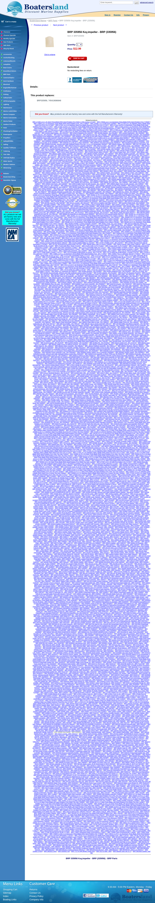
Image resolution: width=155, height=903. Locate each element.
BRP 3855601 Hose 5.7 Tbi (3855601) (54, 398)
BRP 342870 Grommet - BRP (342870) (82, 565)
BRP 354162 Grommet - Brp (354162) (86, 395)
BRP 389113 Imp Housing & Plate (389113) (117, 398)
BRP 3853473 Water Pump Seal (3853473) (70, 279)
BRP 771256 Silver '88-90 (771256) (137, 436)
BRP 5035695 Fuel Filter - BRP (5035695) (70, 675)
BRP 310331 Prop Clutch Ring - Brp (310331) (64, 147)
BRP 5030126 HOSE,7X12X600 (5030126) (77, 414)
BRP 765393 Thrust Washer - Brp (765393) (130, 435)
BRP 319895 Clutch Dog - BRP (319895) (132, 511)
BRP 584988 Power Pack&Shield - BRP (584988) (93, 757)
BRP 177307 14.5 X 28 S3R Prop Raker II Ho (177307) (114, 462)
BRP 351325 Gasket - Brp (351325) (61, 179)
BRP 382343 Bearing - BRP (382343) (62, 575)
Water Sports (7, 161)
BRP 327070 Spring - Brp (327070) (51, 166)
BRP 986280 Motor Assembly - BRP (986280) (76, 846)
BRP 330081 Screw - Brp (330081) (92, 384)
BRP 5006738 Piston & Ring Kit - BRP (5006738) (87, 616)
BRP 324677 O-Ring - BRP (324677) (104, 530)
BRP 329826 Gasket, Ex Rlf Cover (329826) (82, 714)
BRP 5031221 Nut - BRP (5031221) (120, 645)
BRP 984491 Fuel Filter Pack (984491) (65, 845)
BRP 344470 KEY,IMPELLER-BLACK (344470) (104, 567)
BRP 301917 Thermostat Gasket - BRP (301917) (132, 487)
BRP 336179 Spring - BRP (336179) (92, 554)
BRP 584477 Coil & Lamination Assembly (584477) (70, 188)
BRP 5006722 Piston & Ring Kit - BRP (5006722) (60, 611)
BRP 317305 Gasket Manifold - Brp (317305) (72, 378)
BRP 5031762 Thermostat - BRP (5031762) (104, 776)
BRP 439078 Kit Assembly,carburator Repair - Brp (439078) (52, 211)
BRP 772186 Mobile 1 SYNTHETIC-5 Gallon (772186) (78, 829)
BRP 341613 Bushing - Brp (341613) (103, 174)
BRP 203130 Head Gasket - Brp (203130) (55, 133)
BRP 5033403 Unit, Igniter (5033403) (134, 660)
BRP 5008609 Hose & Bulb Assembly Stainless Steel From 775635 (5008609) (58, 138)
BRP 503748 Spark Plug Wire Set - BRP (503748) (61, 780)
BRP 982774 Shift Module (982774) (59, 843)
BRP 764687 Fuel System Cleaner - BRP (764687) (50, 813)
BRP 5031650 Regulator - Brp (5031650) (71, 417)
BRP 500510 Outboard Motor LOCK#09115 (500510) (103, 597)
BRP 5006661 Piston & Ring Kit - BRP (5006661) (97, 603)
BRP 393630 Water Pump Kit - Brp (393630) (93, 319)
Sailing (5, 144)
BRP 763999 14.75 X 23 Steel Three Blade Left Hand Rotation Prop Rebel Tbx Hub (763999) (89, 810)
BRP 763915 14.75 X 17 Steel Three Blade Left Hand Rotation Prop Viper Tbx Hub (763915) (94, 471)
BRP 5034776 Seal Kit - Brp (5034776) (64, 424)
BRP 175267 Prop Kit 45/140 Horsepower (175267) (75, 695)
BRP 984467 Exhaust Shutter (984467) (101, 344)
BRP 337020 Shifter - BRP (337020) (92, 556)
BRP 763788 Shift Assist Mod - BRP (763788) (117, 788)
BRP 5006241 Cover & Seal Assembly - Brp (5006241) (131, 408)
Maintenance (7, 108)
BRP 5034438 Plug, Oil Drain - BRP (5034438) (48, 670)
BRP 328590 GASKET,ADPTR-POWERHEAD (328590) (66, 540)
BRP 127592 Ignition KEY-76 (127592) (132, 300)
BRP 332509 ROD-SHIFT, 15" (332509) (117, 386)
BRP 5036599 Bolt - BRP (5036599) (83, 778)
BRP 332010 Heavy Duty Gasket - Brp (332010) (59, 386)
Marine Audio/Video (10, 111)
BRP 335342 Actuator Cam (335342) (86, 171)
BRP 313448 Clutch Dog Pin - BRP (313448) (100, 500)
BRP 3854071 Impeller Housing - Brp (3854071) (72, 281)
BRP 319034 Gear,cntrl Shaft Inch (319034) (91, 200)
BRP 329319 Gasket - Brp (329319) (69, 204)
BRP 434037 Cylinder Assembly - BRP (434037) (107, 584)
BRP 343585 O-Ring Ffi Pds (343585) (89, 176)
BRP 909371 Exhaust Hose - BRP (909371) (98, 838)
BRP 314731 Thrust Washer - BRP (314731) (130, 503)
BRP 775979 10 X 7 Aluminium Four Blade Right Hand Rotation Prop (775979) (88, 438)
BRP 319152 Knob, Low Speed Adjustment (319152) (122, 200)
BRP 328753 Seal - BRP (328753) (129, 541)
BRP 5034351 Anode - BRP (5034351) (137, 668)
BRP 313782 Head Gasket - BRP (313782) (48, 502)
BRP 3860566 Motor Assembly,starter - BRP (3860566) (81, 578)
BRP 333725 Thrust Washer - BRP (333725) (77, 726)
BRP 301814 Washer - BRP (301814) (103, 487)
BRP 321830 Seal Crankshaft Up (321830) (96, 521)
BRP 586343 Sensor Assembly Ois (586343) (130, 761)
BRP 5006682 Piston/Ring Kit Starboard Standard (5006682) (116, 606)
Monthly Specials (9, 38)
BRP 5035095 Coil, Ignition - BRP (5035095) (123, 673)
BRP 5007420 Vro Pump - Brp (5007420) (114, 358)
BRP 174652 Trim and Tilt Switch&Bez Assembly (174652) (110, 368)
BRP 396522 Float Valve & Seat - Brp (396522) (94, 322)
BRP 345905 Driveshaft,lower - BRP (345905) (72, 568)
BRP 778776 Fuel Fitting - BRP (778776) (86, 789)
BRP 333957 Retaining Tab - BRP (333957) (54, 727)
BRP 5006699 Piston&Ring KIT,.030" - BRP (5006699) (91, 769)
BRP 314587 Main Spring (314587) (104, 503)
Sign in (108, 15)
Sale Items (7, 45)
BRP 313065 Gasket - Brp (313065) (108, 149)
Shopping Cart (10, 889)
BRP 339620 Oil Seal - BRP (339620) (79, 560)
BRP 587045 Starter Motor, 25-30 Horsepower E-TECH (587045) (94, 764)
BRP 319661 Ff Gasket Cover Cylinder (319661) (116, 509)
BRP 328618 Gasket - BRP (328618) (98, 540)
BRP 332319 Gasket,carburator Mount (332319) (100, 168)
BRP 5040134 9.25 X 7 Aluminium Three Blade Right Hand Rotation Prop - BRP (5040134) (62, 784)
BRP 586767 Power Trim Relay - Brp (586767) (130, 193)
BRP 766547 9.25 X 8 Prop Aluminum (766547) (119, 819)
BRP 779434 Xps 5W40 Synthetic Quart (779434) (96, 791)
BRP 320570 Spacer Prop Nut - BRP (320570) (97, 513)
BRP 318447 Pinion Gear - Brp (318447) (86, 158)
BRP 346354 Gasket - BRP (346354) (108, 570)
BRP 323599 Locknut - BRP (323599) (67, 527)
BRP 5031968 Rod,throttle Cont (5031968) (98, 417)
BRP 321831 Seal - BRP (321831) (122, 521)
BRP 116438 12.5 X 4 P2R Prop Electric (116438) (101, 476)
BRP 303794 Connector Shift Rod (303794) (67, 134)
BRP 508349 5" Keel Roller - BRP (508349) (68, 691)
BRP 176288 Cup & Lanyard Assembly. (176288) (56, 304)
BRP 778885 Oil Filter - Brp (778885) (118, 266)
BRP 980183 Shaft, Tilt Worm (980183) (116, 840)
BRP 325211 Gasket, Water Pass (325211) (67, 532)
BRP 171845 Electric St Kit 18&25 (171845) (58, 694)
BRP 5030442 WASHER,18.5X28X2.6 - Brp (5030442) (101, 282)
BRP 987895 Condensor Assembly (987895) (87, 848)
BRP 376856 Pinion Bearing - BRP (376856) (107, 738)
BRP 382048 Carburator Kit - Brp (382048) (116, 312)
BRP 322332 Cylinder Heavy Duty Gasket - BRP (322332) (84, 522)
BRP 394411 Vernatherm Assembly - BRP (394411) (114, 746)
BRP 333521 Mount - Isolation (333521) (131, 387)
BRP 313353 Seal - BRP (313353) (91, 498)
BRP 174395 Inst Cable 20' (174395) (78, 368)
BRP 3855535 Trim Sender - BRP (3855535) (75, 743)
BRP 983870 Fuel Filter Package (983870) (122, 843)
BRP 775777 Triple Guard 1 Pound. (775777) (47, 252)
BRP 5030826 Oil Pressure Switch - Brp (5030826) (91, 285)
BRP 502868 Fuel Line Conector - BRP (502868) (78, 635)
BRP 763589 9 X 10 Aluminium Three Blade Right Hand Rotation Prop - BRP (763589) (98, 786)
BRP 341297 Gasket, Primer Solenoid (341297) (76, 174)
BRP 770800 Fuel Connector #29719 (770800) (55, 826)
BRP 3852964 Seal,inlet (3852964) (84, 277)
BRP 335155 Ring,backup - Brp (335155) (132, 169)
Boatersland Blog (9, 177)
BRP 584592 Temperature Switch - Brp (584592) (130, 188)
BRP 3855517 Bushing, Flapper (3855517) (131, 346)
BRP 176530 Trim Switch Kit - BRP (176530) (111, 699)
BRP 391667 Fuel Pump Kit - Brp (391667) (114, 317)
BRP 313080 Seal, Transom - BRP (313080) (97, 497)
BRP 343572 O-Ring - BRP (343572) (107, 565)
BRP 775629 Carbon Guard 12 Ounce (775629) (123, 249)
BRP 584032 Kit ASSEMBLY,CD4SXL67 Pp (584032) (93, 724)
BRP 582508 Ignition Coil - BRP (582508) (112, 721)
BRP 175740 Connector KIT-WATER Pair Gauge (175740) (61, 697)
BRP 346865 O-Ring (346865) (62, 465)
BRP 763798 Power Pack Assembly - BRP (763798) (128, 792)
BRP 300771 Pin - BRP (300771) (44, 487)
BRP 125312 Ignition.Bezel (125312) (53, 365)
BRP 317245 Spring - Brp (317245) (45, 378)
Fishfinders (7, 91)
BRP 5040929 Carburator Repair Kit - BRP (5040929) (93, 684)
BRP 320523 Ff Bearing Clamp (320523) (95, 228)
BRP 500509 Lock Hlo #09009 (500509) (72, 597)
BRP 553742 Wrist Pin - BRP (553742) (53, 721)
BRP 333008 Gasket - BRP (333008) (122, 718)
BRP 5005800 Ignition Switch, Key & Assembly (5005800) (95, 352)
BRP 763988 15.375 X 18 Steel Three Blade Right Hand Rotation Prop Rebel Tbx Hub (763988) (92, 802)
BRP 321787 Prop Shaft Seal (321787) (135, 519)
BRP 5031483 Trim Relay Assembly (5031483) (57, 290)
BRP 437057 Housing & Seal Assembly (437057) (100, 589)
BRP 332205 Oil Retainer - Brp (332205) (70, 168)
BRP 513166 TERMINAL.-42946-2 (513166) (111, 427)
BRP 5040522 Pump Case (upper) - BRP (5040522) (113, 681)
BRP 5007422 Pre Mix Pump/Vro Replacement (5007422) (117, 409)
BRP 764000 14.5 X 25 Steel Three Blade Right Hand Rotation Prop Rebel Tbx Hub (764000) (65, 462)
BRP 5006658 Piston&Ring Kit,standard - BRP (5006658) (110, 602)
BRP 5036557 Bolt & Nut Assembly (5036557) (56, 778)
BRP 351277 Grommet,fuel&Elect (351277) (108, 735)
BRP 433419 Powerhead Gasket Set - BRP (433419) (88, 583)
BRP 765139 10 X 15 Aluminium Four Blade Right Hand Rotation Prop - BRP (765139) (95, 813)
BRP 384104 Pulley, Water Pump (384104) (54, 576)
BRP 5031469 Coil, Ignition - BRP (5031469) (133, 773)
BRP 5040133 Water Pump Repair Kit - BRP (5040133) (131, 783)
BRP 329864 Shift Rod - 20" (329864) (52, 716)
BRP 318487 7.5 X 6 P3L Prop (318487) (94, 711)
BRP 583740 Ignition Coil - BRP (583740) (116, 722)
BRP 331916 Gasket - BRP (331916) (72, 551)
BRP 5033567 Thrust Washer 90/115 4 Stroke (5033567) (121, 662)
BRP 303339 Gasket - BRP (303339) (65, 490)
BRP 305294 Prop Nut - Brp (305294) (95, 134)
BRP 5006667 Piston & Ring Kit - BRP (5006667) (51, 605)
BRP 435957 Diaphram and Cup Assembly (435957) (91, 587)
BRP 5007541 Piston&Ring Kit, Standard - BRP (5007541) (129, 621)
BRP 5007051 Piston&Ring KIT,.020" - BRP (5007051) (70, 619)
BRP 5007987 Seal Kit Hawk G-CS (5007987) (133, 625)
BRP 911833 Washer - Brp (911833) (105, 273)
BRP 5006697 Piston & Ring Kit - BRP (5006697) (57, 769)
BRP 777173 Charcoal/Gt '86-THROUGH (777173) (107, 255)
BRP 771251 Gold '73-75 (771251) (93, 246)
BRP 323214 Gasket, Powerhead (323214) (61, 524)
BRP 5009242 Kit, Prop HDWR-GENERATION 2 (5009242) (96, 632)
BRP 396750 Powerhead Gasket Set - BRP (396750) (65, 749)
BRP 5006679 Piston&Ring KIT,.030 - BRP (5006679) (78, 606)
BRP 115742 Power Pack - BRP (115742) (71, 476)
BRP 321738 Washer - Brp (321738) (132, 149)
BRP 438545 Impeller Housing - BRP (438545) (79, 591)
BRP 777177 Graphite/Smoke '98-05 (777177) (116, 257)
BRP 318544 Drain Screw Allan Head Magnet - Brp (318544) (120, 158)
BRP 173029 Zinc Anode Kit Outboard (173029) (91, 478)
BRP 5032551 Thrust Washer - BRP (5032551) (70, 651)
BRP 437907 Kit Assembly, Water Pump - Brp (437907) (52, 182)
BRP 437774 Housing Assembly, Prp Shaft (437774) (61, 336)
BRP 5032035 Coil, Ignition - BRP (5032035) (92, 648)
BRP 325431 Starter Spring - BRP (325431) (125, 532)
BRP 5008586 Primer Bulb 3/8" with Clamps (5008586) (100, 363)
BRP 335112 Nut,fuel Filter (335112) (107, 209)
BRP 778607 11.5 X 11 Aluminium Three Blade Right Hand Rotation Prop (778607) (75, 262)
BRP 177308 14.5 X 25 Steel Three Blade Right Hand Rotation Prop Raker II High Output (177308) (64, 122)
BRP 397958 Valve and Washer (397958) (76, 325)
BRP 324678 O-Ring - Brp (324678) (107, 163)
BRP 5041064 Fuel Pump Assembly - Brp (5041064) (80, 425)
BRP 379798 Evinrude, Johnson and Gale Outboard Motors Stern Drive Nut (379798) (75, 312)
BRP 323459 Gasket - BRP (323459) (95, 525)
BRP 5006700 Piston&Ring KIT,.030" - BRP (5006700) (128, 769)
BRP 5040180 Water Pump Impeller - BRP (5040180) (50, 680)
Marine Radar (7, 121)
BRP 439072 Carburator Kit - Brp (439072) (54, 187)
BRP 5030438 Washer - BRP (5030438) (69, 641)
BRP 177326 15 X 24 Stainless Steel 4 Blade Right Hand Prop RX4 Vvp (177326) (99, 452)
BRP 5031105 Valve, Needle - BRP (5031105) (57, 645)
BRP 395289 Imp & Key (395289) (69, 320)
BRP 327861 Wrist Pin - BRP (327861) (126, 538)
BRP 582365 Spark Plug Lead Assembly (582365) (85, 187)
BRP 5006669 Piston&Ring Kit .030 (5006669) (82, 409)
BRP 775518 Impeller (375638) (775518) (120, 247)
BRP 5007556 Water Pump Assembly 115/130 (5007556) (84, 360)
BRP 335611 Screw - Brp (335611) (112, 376)
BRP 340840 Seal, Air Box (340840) (44, 563)
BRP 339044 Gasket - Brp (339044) (108, 173)
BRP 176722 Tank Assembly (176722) (107, 370)
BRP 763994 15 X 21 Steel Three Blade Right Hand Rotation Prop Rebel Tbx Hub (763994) (121, 460)
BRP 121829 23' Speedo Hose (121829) (62, 478)
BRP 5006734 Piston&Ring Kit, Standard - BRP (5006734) (94, 614)
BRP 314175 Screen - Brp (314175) (44, 157)
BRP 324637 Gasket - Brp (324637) (58, 163)
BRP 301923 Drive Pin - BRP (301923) (44, 489)
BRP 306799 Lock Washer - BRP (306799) (100, 708)
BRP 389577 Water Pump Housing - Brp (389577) (111, 316)
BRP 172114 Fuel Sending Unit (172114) (127, 301)
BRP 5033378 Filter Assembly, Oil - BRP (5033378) (104, 660)
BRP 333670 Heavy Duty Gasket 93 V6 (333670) (61, 719)
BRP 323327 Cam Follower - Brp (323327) (88, 160)
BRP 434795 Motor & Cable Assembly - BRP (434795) (75, 586)
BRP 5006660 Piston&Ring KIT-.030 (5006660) (65, 603)
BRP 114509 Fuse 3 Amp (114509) (80, 474)
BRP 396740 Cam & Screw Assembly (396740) (96, 324)
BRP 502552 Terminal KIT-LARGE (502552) (98, 633)
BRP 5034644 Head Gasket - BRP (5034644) (105, 670)
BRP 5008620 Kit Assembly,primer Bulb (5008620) (60, 139)
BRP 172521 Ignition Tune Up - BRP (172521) (88, 694)
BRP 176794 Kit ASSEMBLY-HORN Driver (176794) (61, 700)
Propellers (6, 138)
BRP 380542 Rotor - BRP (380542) (66, 573)
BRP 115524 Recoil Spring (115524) (104, 474)
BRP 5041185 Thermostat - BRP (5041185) (76, 686)
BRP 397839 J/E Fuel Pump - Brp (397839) (47, 325)
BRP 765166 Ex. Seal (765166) (50, 238)
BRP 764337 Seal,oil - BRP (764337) (104, 811)
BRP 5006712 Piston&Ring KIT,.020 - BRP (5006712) (113, 772)
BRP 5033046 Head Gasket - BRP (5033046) (96, 652)
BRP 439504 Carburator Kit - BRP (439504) (87, 594)
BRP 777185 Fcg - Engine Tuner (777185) (111, 258)
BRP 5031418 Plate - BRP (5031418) (85, 646)
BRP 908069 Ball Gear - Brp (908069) (60, 444)
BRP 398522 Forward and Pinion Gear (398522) (116, 400)
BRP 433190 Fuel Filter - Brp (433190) (82, 328)
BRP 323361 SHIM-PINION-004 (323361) (68, 525)
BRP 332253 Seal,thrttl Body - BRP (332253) (67, 552)
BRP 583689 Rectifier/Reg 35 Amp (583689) (87, 722)
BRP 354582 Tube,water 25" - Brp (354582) (113, 395)
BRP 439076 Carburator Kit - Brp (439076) (134, 209)
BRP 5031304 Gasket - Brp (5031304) (84, 287)
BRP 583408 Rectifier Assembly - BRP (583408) (56, 722)
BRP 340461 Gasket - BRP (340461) (82, 562)
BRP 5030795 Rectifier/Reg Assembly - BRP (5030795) (101, 641)
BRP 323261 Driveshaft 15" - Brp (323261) (88, 230)
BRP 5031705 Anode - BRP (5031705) (48, 776)
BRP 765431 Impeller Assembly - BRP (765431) (65, 816)
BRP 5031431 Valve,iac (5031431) (108, 289)
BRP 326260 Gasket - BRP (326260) (95, 533)
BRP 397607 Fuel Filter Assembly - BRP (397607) (129, 749)
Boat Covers (7, 67)
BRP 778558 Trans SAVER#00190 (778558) (122, 832)
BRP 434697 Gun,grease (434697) (45, 586)
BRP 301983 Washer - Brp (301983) (106, 133)
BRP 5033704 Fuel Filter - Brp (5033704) (72, 295)
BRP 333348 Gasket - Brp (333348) (81, 387)
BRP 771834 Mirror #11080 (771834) (137, 826)
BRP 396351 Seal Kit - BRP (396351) (125, 748)
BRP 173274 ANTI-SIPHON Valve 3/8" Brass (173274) (80, 303)
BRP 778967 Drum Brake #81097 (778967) (114, 789)
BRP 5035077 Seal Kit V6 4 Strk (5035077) (94, 673)
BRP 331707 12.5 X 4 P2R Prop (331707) (112, 549)
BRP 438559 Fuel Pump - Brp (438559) (54, 184)
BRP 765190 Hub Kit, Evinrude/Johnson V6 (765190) (98, 435)
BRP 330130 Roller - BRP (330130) (52, 544)
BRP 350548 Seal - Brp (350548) (43, 393)
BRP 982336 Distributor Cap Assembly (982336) (60, 842)
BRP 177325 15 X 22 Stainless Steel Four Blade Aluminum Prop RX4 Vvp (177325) (101, 702)
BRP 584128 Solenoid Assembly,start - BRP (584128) (129, 724)
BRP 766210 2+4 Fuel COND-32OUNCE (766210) (98, 816)
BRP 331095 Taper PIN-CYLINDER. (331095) (86, 548)
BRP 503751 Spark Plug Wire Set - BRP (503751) (128, 780)
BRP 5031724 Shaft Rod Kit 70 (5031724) (75, 776)
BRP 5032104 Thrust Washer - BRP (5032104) (123, 648)
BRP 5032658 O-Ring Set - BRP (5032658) (100, 651)
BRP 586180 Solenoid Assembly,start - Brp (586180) (64, 192)
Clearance (6, 32)
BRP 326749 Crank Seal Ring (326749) (87, 381)
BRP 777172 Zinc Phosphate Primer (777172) (75, 255)
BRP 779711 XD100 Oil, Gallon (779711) (105, 268)
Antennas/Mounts (9, 61)
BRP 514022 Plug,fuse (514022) (93, 428)
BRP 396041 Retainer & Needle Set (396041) (85, 400)
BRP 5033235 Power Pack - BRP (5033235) (70, 657)
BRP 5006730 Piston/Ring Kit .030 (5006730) (74, 613)
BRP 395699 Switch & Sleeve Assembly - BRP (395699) (60, 748)
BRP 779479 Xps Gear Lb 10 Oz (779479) (74, 467)
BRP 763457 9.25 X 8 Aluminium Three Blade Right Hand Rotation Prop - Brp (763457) (92, 217)
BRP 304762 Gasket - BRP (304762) (98, 705)
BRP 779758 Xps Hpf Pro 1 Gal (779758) (132, 467)
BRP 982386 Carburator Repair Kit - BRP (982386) (93, 842)
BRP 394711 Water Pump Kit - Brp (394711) (122, 319)
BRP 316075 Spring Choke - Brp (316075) (126, 157)
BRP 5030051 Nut (64, 851)
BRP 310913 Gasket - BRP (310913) (117, 494)
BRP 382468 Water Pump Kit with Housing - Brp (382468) (59, 314)
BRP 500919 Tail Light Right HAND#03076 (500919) (59, 632)
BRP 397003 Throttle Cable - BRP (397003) (98, 749)
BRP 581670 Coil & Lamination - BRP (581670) (82, 721)
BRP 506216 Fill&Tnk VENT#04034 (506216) (62, 689)
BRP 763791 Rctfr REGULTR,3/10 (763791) (68, 792)
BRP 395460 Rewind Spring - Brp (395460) (95, 320)
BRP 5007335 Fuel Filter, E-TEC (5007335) (56, 621)
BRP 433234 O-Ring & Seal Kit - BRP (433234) (55, 583)
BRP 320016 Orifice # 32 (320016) (86, 201)
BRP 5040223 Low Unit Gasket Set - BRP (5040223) (85, 680)
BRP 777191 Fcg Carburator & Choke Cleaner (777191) (121, 260)
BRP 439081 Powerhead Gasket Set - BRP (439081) (91, 592)
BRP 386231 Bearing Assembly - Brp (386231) (130, 153)
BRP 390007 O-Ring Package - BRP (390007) (91, 579)
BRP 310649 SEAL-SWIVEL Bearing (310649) (65, 494)
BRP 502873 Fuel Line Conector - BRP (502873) (60, 637)
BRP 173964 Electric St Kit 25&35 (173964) (56, 479)
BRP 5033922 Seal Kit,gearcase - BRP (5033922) (100, 665)
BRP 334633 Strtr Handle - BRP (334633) (73, 729)
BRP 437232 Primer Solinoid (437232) (117, 335)
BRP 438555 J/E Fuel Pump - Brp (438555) (85, 182)
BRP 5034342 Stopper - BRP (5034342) (78, 668)
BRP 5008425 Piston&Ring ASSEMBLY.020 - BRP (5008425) (77, 629)
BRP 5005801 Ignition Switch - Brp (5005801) (129, 352)
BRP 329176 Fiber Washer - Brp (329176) (136, 382)
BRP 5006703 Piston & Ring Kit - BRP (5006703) (86, 770)
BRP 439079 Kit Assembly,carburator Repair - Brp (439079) (92, 211)
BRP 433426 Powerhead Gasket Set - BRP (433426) (124, 583)
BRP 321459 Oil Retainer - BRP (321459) (130, 516)
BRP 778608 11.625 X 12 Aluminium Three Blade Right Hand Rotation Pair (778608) (76, 834)
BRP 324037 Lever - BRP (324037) (122, 529)
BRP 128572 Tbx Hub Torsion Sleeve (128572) (98, 301)
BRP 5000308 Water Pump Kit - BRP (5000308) (118, 594)
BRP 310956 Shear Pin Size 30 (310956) (93, 147)
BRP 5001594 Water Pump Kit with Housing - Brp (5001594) (106, 347)
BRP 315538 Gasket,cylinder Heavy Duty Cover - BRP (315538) (75, 506)
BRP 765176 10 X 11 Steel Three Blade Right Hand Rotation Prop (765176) (80, 815)
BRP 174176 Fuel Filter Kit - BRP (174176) (85, 479)
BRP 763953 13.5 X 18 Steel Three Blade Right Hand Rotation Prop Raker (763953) (91, 799)
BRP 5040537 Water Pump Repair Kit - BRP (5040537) (103, 683)
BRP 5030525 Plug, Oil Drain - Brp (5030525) (55, 284)
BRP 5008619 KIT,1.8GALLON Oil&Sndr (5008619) (76, 411)
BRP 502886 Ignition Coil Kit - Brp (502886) (69, 150)
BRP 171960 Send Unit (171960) (55, 368)
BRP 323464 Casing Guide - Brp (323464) (117, 230)
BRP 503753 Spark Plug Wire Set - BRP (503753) (78, 781)
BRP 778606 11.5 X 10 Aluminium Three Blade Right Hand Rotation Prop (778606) (123, 122)
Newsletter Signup (9, 180)
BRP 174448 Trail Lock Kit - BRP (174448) (123, 481)
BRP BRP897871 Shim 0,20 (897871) (131, 850)
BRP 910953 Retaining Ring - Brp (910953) (117, 271)
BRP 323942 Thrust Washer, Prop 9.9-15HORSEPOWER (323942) (57, 529)
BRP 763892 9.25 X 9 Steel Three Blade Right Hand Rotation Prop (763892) (121, 430)
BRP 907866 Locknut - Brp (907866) (125, 443)
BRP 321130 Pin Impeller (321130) (70, 516)
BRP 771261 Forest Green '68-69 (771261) (47, 438)
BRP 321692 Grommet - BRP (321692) (58, 519)
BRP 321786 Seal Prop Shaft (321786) (109, 519)
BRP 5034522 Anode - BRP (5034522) (77, 670)
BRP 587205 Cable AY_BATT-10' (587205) (130, 764)
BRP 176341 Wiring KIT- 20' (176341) (93, 697)
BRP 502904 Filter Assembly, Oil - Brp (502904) (100, 150)
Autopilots (7, 64)
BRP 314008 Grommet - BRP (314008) (75, 502)
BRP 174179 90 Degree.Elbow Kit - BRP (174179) (63, 481)
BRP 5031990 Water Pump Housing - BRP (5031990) (60, 648)
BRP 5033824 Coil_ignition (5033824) (71, 665)
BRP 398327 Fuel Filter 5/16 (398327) (76, 180)
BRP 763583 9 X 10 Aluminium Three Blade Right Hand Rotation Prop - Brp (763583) (106, 198)
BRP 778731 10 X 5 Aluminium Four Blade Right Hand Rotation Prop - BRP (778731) (102, 835)
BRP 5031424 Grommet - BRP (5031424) (111, 646)
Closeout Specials (9, 35)
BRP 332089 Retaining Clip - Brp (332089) (89, 386)
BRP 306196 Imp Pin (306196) (75, 225)
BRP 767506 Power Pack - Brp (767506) (82, 436)
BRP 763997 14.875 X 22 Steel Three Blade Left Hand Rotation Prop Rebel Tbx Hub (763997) (82, 808)
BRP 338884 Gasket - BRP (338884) (112, 559)
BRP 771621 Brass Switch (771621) (83, 826)
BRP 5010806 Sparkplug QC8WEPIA (106, 465)
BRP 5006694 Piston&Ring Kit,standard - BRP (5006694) (102, 767)
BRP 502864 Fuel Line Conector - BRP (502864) (129, 633)
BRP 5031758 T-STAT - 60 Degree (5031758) (66, 292)
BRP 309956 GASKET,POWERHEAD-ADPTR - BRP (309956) (61, 492)
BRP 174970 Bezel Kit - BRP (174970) (69, 484)
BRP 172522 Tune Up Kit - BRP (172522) (118, 694)
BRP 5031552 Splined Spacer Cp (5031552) (48, 775)
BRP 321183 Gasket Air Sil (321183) (61, 160)
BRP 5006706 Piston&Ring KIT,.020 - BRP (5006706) (120, 770)
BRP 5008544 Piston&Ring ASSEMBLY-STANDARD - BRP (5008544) (121, 629)
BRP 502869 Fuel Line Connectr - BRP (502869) (110, 635)
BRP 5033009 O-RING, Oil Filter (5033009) (67, 652)
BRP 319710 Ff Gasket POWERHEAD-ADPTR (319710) (76, 511)
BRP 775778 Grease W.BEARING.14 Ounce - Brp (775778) (82, 252)
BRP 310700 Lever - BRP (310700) (92, 494)
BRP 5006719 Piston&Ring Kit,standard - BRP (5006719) (98, 610)
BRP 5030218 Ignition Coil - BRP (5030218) (124, 637)
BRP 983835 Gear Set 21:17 (122, 851)
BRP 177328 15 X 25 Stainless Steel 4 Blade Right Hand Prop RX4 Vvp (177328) (109, 451)
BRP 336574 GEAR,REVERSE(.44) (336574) (65, 556)
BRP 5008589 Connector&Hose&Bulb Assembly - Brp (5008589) (128, 134)
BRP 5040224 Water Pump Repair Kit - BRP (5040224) (121, 680)
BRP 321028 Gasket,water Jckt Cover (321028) (125, 514)
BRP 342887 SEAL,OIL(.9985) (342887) (62, 176)
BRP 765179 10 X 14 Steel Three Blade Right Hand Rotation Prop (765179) (70, 239)
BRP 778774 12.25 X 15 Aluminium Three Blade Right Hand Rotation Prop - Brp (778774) (89, 265)
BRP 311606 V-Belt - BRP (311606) (133, 495)
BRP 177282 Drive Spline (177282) (70, 128)
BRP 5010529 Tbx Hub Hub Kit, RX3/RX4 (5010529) (101, 413)
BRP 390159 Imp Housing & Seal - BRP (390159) (123, 579)
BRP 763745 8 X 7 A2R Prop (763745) (116, 235)
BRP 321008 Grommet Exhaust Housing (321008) (67, 514)
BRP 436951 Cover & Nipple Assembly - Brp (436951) (126, 333)
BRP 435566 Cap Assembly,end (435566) (73, 331)
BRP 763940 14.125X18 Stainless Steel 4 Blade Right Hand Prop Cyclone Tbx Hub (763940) (120, 432)
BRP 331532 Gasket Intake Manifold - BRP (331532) (81, 549)
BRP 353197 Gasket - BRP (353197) (90, 737)
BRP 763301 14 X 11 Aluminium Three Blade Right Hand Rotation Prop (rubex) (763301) (95, 215)
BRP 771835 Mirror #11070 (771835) (46, 827)
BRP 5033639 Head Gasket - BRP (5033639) (72, 664)
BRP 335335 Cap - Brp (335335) (63, 171)
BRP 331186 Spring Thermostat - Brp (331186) (134, 166)
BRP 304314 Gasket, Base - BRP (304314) (46, 705)
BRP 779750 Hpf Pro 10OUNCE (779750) (97, 837)
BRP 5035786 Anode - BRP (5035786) (97, 675)
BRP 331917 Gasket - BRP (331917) (97, 551)
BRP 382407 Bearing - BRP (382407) (88, 575)
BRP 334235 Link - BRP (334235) (137, 727)
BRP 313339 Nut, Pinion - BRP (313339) (66, 498)
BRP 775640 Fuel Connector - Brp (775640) (73, 250)
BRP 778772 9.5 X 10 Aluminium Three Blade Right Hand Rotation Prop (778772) (95, 263)
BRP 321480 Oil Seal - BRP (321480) (68, 517)
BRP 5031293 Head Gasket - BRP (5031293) (57, 646)
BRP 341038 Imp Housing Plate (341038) (70, 563)
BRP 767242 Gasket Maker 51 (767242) (81, 242)
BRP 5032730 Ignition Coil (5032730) (127, 651)
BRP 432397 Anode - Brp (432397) (59, 401)
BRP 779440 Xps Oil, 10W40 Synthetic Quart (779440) (64, 837)
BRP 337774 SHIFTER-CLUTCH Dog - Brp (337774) (129, 390)
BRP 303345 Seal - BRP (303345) (89, 490)
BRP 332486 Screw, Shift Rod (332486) (109, 206)
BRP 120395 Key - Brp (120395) (124, 298)
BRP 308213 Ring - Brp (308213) (53, 227)
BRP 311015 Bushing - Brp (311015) (129, 227)
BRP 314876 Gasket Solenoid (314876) (131, 505)
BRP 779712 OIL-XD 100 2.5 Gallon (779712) (134, 268)
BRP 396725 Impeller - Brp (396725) (68, 324)
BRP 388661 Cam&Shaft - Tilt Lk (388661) (92, 314)
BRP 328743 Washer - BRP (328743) (105, 541)
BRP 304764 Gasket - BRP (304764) (123, 705)
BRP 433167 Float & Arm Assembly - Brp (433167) (118, 401)
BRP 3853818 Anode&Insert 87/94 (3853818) (125, 741)
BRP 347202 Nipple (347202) (83, 465)
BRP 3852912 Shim (50, 851)
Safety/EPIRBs (8, 141)
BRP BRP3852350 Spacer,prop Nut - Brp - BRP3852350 (100, 447)
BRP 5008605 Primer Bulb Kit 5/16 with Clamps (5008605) (90, 136)
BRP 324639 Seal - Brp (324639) (54, 231)
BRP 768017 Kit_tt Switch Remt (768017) (132, 823)
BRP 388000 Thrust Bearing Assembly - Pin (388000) (84, 398)
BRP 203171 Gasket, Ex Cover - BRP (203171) (55, 486)
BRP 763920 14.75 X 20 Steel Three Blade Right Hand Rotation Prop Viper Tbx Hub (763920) (100, 454)
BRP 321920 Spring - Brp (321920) (63, 230)
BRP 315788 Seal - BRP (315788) (108, 506)
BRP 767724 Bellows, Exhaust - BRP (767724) (75, 823)
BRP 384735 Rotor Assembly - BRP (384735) (48, 578)
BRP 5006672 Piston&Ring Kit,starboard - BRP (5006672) (118, 605)
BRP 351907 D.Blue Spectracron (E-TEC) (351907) (90, 179)
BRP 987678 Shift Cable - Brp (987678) (121, 274)
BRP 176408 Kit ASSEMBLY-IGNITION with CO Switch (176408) (94, 304)
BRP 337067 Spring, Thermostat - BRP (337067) (121, 556)
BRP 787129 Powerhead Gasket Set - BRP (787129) (129, 837)
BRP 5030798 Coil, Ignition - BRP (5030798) (134, 641)
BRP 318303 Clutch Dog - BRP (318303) (131, 710)
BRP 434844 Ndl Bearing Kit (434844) (86, 403)
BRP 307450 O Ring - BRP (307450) (127, 708)
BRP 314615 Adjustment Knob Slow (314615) (91, 374)
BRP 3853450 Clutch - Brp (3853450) (133, 277)
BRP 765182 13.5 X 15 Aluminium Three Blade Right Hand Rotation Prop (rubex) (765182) (70, 241)
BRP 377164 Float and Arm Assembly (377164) (57, 397)
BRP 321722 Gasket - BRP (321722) (84, 519)
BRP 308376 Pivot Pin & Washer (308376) (78, 146)
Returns (33, 889)
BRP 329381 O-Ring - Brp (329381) (123, 204)
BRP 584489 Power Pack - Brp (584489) (100, 188)
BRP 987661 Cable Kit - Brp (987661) (63, 274)
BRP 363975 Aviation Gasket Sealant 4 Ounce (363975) (104, 309)
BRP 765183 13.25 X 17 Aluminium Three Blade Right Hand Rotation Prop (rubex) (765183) (89, 219)
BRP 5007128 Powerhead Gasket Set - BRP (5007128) (106, 619)
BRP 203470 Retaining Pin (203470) (81, 133)
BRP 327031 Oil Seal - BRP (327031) (107, 536)
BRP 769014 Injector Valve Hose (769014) (126, 244)
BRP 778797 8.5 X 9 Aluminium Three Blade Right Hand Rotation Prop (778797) (79, 266)
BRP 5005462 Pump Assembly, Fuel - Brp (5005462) (59, 352)
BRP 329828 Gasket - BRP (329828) (109, 714)
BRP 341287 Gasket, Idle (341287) (57, 565)
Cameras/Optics (8, 78)
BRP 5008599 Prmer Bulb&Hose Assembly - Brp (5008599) (52, 136)
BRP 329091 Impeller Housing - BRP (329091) (115, 713)
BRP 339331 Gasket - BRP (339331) (54, 560)
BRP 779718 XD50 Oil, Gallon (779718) (73, 269)
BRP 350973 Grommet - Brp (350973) (105, 177)
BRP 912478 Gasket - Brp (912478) (52, 343)
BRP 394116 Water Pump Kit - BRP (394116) (82, 746)
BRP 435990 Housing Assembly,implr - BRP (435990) (127, 587)
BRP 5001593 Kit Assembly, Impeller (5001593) (70, 347)
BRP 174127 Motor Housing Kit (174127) (70, 152)
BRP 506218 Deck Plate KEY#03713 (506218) (93, 689)
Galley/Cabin (7, 98)
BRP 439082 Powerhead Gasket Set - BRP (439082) (127, 592)
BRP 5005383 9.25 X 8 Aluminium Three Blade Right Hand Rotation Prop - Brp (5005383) (69, 351)
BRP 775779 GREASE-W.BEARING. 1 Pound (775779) (120, 252)
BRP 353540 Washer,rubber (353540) (120, 179)
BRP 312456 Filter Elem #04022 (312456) (67, 497)
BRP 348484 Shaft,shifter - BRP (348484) (126, 732)
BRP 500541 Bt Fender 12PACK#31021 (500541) (94, 600)
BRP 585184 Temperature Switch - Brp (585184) (80, 190)
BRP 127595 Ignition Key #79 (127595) (68, 301)
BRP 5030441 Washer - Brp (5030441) (70, 282)
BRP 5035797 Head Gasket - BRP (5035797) (125, 675)
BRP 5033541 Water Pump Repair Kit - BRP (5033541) (84, 662)
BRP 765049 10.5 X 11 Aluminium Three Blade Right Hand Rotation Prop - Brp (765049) (82, 339)
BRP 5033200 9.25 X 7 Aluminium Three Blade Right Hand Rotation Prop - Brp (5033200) (73, 420)
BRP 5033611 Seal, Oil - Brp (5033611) (116, 420)
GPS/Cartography (9, 101)
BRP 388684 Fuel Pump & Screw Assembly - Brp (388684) (126, 314)
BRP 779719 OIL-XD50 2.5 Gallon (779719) (73, 443)
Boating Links (9, 899)
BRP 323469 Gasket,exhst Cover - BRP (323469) (124, 525)
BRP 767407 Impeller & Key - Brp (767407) (109, 242)
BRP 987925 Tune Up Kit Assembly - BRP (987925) (119, 848)
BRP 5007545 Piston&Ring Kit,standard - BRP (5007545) (51, 622)
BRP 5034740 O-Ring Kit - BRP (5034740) (83, 672)
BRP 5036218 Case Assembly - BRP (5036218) (124, 676)
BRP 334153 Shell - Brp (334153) (56, 209)
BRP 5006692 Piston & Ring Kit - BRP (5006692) (62, 610)
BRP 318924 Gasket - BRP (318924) (120, 711)
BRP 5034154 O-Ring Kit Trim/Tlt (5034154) (100, 295)
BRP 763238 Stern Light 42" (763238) (73, 765)
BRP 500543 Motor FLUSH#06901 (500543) (126, 600)
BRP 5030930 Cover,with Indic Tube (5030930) (124, 285)
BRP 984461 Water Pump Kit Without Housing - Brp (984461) (68, 344)
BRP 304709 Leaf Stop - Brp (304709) (52, 225)
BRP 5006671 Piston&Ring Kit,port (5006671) (83, 605)
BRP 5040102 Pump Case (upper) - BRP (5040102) (96, 783)
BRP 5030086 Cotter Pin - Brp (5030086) (49, 414)
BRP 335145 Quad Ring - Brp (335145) (121, 389)
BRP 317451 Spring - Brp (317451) (99, 378)
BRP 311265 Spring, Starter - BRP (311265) (106, 495)
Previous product (39, 25)
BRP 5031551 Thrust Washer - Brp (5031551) (88, 290)
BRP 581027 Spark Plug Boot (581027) (122, 212)
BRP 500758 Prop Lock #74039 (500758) (117, 622)
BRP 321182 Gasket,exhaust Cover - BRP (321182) (99, 516)
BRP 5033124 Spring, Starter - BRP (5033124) (74, 654)
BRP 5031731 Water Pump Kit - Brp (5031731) (119, 290)
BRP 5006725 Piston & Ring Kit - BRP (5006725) (92, 611)
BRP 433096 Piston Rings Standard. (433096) (86, 401)
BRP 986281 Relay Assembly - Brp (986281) (69, 346)
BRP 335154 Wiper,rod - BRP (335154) (68, 730)
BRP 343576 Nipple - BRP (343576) (132, 565)
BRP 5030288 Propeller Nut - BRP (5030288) (92, 640)
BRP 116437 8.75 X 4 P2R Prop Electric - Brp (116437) (94, 298)
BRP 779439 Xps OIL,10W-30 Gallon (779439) (85, 441)
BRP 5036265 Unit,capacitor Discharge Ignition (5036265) (71, 678)
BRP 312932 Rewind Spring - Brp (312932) (82, 149)
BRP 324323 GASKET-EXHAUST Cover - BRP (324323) (73, 530)
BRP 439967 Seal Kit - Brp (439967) (123, 211)
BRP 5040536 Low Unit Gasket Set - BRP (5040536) (67, 683)
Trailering (6, 151)
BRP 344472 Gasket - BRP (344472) (132, 567)
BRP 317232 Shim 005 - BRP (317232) (122, 508)
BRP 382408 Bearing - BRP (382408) (113, 575)
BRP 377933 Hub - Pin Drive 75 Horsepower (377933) (57, 311)
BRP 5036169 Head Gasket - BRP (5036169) (93, 676)
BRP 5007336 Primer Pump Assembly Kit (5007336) (107, 357)
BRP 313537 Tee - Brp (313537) (138, 155)
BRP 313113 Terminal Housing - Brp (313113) (54, 373)
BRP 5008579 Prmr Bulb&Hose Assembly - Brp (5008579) (63, 363)
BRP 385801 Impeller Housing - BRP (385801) (106, 743)
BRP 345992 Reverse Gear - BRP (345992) (102, 568)
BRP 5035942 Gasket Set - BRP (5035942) (63, 676)
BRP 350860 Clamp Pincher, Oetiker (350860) (93, 734)
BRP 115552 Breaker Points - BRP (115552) (132, 474)
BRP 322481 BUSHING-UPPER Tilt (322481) (119, 522)
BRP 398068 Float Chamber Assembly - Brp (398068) (108, 325)
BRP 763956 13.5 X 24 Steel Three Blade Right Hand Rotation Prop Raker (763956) (61, 433)
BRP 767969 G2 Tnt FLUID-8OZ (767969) (104, 823)
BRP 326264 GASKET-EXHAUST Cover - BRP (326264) (127, 533)
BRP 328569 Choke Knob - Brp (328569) (132, 203)
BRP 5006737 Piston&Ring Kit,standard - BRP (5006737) (52, 616)
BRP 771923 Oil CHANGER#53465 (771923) (129, 827)
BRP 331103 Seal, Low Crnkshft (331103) (115, 548)
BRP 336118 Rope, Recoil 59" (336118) (66, 554)
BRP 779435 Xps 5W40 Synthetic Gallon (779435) (130, 791)
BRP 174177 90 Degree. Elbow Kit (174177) (115, 479)
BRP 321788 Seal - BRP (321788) (43, 521)
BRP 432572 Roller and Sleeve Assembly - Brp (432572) (60, 327)
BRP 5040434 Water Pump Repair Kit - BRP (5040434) (77, 681)
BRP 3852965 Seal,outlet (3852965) (108, 277)
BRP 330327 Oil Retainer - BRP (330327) (102, 544)
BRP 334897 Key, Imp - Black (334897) (131, 729)
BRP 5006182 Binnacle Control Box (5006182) (98, 408)
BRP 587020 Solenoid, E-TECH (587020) (59, 764)
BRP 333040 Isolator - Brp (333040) (87, 376)
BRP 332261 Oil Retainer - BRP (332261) (96, 552)
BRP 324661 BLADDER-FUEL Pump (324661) (100, 379)
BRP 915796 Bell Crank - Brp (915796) (87, 446)
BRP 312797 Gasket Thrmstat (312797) (54, 149)
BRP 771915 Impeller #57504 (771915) (101, 827)
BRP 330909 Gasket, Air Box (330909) (82, 206)
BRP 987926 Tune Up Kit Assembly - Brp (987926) (67, 276)
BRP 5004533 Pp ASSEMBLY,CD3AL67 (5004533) (58, 349)
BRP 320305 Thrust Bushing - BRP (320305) (67, 513)
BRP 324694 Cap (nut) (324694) (130, 163)
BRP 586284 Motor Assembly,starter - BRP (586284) (97, 761)
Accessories (7, 54)
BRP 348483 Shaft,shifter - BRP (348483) (135, 570)
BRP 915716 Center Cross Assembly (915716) (88, 840)
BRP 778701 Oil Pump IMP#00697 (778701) (59, 835)
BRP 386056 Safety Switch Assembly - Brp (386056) (65, 153)
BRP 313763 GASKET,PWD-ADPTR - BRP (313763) (132, 500)
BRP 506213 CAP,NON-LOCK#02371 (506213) (87, 687)
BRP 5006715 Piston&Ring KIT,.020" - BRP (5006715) (70, 773)
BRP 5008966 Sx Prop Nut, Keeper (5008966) (94, 141)
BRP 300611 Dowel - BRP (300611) (137, 486)
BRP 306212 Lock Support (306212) (98, 225)
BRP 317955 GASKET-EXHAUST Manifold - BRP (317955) (97, 710)
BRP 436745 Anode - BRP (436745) (71, 589)
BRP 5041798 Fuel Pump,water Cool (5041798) (106, 686)
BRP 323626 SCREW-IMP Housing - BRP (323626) (97, 527)
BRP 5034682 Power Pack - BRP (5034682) (135, 670)
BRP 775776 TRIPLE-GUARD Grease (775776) (133, 250)
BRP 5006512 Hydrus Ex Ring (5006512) (82, 355)
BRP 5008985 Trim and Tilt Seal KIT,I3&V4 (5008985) (128, 141)
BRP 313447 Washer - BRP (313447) (72, 500)
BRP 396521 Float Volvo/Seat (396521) (64, 322)
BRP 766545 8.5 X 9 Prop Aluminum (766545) (55, 819)
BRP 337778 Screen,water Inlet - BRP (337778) (65, 557)
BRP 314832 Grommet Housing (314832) (104, 505)
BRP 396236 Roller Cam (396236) (121, 320)
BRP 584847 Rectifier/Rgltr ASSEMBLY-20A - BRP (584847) (108, 756)
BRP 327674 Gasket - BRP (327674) (101, 538)
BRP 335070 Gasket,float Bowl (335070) (82, 209)
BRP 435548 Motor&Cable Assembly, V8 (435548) (58, 587)
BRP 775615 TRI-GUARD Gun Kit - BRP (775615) (113, 829)
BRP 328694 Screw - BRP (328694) (55, 541)
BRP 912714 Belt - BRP (104, 851)
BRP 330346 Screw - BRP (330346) (127, 544)
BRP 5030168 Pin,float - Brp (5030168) (104, 414)
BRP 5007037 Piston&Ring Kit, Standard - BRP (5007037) (74, 618)
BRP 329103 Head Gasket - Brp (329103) (78, 382)
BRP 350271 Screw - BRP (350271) (66, 734)
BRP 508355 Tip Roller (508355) (93, 691)
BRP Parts (6, 74)
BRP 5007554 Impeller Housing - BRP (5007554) (86, 622)
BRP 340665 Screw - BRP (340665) (137, 562)
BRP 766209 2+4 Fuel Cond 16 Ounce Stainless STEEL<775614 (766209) (124, 241)
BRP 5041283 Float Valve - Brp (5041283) (112, 425)
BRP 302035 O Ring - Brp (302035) (99, 371)
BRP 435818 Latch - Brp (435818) (129, 331)
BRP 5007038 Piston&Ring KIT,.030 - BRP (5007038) (112, 618)
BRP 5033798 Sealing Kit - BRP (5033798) (130, 664)
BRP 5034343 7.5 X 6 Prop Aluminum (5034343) (108, 668)
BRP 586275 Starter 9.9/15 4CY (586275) (66, 761)
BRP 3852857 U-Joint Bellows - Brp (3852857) (124, 276)
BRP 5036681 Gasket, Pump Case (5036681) (111, 778)
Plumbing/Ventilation (10, 131)
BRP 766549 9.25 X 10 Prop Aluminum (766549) (66, 821)
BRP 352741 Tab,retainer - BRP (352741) (64, 737)
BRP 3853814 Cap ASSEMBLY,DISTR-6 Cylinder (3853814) (90, 741)
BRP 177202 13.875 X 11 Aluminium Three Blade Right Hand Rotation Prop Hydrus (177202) (83, 126)
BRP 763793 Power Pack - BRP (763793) (96, 792)
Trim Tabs (6, 154)
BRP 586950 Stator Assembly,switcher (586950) (49, 430)
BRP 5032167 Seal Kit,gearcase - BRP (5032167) (97, 649)
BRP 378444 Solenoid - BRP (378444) (74, 740)
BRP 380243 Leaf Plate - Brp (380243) (86, 397)
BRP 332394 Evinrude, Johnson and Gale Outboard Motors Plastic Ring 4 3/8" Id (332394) (88, 169)
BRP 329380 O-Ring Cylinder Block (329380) (96, 204)
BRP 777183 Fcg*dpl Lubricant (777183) (105, 463)
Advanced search (146, 2)
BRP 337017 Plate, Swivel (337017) (126, 306)
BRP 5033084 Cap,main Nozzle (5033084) (126, 652)
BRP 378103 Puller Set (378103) (133, 738)
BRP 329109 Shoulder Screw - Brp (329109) (107, 382)
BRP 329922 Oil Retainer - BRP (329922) (79, 716)
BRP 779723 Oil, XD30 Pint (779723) (99, 269)
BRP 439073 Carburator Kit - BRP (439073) (59, 592)
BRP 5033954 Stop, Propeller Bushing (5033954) (133, 665)
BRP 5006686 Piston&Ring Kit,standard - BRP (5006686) (71, 608)
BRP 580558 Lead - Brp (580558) (139, 428)
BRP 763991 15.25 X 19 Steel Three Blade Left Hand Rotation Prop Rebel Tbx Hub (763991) (70, 805)
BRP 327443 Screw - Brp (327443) (113, 381)
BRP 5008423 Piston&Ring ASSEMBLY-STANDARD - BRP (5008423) (105, 627)
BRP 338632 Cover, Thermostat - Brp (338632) (130, 308)
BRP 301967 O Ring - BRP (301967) (70, 489)
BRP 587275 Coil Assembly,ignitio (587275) (110, 214)
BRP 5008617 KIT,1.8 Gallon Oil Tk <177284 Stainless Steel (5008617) (107, 138)
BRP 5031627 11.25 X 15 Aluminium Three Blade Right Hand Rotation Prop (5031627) (91, 775)
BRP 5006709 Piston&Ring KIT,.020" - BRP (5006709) (78, 772)
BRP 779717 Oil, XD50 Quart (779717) (46, 269)
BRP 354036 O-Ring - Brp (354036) (51, 180)
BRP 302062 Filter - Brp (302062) (122, 371)
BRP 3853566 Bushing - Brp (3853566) (98, 279)
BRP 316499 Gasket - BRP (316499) (67, 508)
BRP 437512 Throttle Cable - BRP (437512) (131, 589)
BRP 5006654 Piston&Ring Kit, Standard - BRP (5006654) (86, 754)
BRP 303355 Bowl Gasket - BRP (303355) (115, 490)
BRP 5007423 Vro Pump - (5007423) (53, 360)
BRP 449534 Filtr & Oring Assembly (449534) (64, 406)
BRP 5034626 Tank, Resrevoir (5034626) (46, 297)
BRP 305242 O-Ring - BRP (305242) (80, 707)
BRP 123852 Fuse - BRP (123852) (116, 691)
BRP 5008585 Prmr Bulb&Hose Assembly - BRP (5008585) (97, 630)
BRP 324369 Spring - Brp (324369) (91, 161)
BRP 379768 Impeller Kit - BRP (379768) (127, 571)
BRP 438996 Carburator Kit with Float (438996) (111, 185)
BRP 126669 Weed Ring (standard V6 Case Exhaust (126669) (98, 300)
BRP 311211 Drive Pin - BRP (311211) (78, 495)
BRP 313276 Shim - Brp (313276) (91, 155)
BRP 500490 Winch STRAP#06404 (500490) (100, 595)
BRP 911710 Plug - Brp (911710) (137, 444)
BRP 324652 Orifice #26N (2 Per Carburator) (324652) (67, 379)
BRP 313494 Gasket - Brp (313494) (115, 155)
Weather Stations (9, 164)
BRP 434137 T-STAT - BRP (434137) (136, 584)
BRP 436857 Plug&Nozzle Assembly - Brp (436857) (122, 405)
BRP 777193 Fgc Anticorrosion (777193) (79, 440)
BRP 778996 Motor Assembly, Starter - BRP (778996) (62, 791)
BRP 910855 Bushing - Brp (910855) (90, 271)
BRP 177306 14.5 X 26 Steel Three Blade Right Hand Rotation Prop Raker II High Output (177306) (91, 131)
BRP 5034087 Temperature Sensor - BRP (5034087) (50, 667)
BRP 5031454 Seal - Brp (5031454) (106, 416)
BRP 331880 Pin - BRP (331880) (137, 549)
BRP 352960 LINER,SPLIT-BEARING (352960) (125, 393)
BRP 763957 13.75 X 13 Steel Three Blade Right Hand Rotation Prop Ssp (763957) (84, 800)
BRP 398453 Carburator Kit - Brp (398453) (103, 180)
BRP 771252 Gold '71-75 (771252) (116, 246)
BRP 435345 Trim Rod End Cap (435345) (107, 586)
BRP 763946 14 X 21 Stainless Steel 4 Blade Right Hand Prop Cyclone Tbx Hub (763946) (96, 473)
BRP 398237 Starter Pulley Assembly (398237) (67, 581)
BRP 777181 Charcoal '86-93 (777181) (61, 258)
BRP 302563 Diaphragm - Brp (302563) (131, 133)
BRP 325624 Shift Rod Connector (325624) (88, 165)
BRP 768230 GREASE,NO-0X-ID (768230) (110, 436)
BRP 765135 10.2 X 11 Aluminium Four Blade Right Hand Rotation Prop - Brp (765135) (80, 341)
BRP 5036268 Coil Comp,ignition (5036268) (135, 678)
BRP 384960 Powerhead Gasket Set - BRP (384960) (105, 740)
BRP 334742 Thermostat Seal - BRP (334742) (102, 729)
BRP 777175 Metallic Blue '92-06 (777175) (55, 257)
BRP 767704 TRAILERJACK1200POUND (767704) (65, 244)
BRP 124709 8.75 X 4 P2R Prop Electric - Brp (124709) (59, 300)
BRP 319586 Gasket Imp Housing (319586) (86, 509)
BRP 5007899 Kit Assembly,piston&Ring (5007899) (70, 625)
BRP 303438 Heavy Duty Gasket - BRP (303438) (81, 703)
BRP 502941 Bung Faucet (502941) (92, 406)
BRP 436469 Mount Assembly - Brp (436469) (90, 405)
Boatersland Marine (38, 21)
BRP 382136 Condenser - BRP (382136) (92, 573)
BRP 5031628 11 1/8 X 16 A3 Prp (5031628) (134, 775)
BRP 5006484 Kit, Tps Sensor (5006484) (54, 754)
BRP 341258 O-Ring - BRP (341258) (121, 563)
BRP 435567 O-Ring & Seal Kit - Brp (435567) (102, 331)
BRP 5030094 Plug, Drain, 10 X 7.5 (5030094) (103, 281)
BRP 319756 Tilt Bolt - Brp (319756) (62, 201)
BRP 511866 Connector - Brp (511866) (83, 427)
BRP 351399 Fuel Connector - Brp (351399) (69, 393)
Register (117, 15)
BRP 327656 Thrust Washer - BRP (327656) (74, 538)
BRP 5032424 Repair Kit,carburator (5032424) (69, 293)
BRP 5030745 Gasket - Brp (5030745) (61, 285)
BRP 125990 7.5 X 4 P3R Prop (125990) (103, 123)
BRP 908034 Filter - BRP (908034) (72, 838)
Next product (60, 25)
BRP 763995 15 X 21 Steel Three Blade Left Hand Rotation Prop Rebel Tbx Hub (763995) (75, 807)
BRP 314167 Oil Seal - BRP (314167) (127, 502)
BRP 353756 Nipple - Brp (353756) (61, 395)
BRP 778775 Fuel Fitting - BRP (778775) (59, 789)
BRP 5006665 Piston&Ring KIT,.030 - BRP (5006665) (131, 603)
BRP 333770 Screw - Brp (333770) (121, 208)
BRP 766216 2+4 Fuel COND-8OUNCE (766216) (51, 242)
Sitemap (7, 893)
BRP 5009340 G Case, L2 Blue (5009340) (69, 413)
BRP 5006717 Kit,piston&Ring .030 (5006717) (103, 773)
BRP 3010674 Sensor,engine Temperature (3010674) (73, 487)
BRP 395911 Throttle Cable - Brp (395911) (55, 400)
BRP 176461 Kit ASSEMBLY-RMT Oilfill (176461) (80, 699)
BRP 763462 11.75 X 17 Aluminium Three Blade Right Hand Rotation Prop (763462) (114, 195)
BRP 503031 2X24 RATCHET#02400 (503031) (123, 640)
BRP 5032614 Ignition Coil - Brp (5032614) (63, 419)
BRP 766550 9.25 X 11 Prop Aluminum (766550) (98, 821)
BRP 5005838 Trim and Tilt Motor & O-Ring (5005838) (73, 602)
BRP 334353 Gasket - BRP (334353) (46, 729)
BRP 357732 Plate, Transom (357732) (80, 738)
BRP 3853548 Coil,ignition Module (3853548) (55, 741)
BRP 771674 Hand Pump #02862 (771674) (110, 826)
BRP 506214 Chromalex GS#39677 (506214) (118, 687)
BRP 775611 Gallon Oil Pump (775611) (94, 249)
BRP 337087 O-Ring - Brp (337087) (99, 390)
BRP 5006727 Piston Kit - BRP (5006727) (123, 611)
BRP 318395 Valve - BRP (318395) (68, 711)
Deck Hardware (8, 81)
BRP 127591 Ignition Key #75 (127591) (115, 692)
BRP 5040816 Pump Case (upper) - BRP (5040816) (57, 684)
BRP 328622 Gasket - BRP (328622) (122, 540)
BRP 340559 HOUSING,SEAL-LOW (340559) (109, 562)
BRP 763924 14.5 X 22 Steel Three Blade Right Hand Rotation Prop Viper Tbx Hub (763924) (61, 449)
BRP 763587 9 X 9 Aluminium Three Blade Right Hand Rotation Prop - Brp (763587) (84, 233)
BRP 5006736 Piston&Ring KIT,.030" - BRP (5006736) (131, 614)
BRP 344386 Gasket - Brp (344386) (136, 176)
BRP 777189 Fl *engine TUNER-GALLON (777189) (57, 260)
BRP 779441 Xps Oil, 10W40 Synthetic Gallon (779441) (119, 441)
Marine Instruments (10, 118)
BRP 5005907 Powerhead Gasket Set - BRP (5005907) (83, 751)
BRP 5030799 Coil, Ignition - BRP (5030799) (50, 643)
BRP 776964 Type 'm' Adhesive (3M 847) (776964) (124, 254)
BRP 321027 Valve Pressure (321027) (96, 514)
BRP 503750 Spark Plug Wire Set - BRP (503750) (94, 780)
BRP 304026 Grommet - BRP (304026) (136, 703)
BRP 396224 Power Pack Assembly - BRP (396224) (95, 748)
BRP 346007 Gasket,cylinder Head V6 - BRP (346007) (78, 570)
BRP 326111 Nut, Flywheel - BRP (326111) (69, 533)
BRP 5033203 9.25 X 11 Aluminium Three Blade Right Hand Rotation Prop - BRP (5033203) (75, 656)
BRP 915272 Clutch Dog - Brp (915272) (123, 343)
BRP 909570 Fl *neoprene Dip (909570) (64, 271)
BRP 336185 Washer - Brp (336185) (128, 304)
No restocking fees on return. (79, 70)
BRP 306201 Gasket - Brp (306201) (120, 144)
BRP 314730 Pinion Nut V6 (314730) (69, 157)
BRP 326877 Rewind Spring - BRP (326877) (54, 536)
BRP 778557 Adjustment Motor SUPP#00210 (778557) (88, 832)
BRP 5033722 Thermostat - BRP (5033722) (102, 664)
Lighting (6, 104)
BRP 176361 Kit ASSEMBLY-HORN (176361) (121, 697)
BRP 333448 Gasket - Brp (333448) (105, 387)
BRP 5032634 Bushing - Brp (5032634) (91, 419)
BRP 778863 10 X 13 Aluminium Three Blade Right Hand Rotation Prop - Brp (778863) (61, 123)
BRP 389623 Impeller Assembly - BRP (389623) (60, 579)
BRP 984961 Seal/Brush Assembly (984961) (129, 845)
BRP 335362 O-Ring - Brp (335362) (111, 171)
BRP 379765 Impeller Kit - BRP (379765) (72, 571)
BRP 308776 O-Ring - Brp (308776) (105, 146)
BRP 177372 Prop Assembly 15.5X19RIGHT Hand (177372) (67, 371)
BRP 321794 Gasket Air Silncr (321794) (68, 521)
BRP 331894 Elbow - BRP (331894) (47, 551)
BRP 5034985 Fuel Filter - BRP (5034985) (111, 672)
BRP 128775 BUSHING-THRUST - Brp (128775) (110, 366)
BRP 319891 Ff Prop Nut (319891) (107, 511)
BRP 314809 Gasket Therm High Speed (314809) (73, 505)
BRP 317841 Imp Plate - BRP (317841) (58, 509)
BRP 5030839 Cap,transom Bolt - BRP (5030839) (81, 643)
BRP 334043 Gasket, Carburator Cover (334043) (85, 727)
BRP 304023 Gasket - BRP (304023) (111, 703)
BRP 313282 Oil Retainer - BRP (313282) (125, 497)
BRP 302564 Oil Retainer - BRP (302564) (127, 489)
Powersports (7, 134)
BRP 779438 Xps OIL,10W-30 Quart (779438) (54, 441)
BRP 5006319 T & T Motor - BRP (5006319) (105, 753)
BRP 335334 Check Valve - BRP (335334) (95, 730)
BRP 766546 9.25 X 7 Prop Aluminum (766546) (87, 819)
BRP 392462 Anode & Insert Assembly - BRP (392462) (126, 745)
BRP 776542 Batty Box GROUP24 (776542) (85, 830)
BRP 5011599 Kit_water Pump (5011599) (130, 632)
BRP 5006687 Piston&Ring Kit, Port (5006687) (106, 608)
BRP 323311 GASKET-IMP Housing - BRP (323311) (93, 524)
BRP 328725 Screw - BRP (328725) (79, 541)
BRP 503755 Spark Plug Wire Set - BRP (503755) (111, 781)
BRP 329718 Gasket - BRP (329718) (54, 714)
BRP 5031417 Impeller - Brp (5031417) (57, 289)
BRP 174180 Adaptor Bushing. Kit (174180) (94, 481)
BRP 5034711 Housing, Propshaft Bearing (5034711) (106, 297)
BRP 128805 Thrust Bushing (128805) (131, 463)
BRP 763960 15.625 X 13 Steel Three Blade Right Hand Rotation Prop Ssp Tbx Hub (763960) (92, 470)
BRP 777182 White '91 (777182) (86, 258)
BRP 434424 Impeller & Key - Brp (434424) (58, 330)
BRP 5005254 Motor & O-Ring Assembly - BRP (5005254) (116, 598)
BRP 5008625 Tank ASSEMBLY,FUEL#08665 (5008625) (112, 411)
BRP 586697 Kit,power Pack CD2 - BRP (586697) (104, 762)
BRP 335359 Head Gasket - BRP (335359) (124, 730)
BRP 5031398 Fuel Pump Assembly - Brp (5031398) (114, 287)
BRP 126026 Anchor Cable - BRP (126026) (54, 692)
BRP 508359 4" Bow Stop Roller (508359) (117, 719)
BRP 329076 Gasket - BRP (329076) (114, 543)
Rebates (6, 173)
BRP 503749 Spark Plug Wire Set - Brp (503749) (93, 424)
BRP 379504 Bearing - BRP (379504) (45, 571)
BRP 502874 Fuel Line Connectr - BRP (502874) (93, 637)
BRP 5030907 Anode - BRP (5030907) (111, 643)
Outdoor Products (9, 124)
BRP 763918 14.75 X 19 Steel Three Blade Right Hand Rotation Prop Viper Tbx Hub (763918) (104, 455)
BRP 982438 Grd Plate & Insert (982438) (124, 842)
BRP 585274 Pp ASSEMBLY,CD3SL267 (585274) (113, 759)
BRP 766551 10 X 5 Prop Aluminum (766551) (130, 821)
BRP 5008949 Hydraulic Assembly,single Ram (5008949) (60, 141)
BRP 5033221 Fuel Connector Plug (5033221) (121, 656)
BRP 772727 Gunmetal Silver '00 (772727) (92, 247)
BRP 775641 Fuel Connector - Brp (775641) (102, 250)
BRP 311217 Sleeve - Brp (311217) (119, 147)
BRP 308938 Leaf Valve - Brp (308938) (78, 227)
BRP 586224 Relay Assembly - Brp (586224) (97, 192)
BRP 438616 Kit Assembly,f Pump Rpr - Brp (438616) (78, 185)
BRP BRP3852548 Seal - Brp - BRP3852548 (133, 447)
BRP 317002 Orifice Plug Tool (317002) (136, 376)
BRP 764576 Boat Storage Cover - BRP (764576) (133, 811)
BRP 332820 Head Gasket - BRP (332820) (95, 718)
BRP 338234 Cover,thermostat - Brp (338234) (69, 308)
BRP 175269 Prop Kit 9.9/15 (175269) (53, 370)
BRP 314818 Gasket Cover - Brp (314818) (121, 374)
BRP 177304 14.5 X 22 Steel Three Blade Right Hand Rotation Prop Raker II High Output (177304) (76, 130)
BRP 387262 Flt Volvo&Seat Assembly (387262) (116, 578)
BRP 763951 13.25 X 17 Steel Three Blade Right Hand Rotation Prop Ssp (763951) (119, 449)
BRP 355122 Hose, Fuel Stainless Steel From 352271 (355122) (124, 737)
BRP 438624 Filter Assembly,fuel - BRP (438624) (111, 591)
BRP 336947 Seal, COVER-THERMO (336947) (98, 306)
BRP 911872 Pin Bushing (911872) (129, 273)
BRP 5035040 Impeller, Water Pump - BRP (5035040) (61, 673)
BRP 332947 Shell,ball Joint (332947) (56, 387)
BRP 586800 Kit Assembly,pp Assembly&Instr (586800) (76, 214)
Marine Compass (9, 114)
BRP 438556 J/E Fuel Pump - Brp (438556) (114, 182)
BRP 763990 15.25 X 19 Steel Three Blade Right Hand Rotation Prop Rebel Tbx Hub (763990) (115, 459)
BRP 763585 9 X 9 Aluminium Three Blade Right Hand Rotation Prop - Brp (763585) (92, 231)
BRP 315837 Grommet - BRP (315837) (132, 506)
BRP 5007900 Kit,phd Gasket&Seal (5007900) (102, 625)
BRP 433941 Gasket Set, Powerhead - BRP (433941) (73, 584)
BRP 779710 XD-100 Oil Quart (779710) (78, 268)
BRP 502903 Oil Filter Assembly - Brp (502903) (135, 413)
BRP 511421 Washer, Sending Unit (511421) (55, 427)
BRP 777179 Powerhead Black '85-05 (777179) (129, 438)
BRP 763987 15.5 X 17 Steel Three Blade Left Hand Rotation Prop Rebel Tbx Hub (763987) (115, 802)
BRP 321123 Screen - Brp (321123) (77, 203)
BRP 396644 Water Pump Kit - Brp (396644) (124, 322)
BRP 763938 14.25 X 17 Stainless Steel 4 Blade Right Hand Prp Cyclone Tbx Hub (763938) (109, 336)
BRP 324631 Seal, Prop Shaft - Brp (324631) (118, 161)
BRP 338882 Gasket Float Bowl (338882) (86, 559)
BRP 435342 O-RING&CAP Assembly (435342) (115, 403)
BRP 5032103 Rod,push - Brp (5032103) (127, 417)
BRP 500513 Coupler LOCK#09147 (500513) (56, 598)
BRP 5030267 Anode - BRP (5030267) (71, 638)
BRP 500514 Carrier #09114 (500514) (84, 598)
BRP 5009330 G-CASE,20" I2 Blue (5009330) (74, 142)
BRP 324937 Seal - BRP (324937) (128, 530)
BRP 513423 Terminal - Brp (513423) (97, 212)
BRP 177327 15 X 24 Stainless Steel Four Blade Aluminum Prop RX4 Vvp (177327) (81, 125)
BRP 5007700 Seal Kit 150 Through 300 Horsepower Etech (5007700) (107, 624)
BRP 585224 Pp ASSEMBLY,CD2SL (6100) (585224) (79, 759)
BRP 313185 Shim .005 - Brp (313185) (83, 373)
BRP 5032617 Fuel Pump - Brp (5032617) (99, 293)
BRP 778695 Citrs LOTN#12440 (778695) (53, 263)
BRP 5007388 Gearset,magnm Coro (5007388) (84, 358)
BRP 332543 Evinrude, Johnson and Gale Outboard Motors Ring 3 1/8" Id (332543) (81, 208)
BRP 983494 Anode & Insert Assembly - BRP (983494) (89, 843)
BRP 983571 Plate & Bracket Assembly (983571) (116, 446)
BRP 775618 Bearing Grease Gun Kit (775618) (55, 830)
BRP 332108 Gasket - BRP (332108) (122, 551)
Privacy (146, 15)
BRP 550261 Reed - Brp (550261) (116, 428)
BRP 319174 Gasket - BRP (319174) (87, 713)
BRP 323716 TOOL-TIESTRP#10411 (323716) (64, 161)
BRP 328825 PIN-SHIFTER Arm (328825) (87, 543)
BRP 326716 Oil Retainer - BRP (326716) (67, 535)
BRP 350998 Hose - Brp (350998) (129, 177)
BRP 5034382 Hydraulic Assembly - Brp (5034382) (132, 295)
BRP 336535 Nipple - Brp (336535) (70, 306)
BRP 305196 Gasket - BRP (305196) (55, 707)
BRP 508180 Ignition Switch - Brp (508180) (130, 150)
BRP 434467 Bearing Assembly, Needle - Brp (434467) (91, 330)
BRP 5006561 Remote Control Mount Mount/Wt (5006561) (115, 355)
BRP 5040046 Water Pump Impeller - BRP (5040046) (61, 783)
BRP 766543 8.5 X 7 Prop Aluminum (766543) (108, 818)
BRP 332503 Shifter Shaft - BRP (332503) (107, 716)
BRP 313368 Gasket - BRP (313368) (115, 498)
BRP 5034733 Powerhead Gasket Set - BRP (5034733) (50, 672)
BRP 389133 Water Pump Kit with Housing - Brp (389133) (75, 316)
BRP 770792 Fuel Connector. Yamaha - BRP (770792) (106, 824)
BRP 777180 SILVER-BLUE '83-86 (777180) (55, 832)
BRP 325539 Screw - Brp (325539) (61, 165)
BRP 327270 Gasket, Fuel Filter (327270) (104, 203)
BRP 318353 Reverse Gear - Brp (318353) (125, 378)
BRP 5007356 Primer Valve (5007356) (55, 358)
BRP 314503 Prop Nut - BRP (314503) (79, 503)
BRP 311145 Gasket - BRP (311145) (53, 495)
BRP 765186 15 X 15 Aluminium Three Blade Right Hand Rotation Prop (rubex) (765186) (90, 220)
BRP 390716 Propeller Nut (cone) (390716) (54, 317)
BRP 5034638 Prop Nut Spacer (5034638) (74, 297)
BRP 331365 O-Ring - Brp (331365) (44, 168)
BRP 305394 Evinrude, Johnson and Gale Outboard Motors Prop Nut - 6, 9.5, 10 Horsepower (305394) (74, 144)
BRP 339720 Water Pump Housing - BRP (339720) (109, 560)
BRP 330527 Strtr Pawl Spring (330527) (56, 206)
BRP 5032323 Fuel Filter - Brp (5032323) (95, 292)
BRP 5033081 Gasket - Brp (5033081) (126, 293)
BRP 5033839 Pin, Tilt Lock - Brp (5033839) (55, 422)
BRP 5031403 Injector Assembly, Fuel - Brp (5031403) (76, 416)
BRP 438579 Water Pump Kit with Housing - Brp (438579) (87, 184)
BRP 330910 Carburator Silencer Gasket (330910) (80, 166)
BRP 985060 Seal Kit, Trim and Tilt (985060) (130, 344)
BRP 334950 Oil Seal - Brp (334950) (67, 389)
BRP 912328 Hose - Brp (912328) (120, 341)
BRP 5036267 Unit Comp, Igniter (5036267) (105, 678)
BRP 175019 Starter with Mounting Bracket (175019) (99, 484)
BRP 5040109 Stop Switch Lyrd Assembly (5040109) (127, 424)
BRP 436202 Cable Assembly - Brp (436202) (66, 333)
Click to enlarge (49, 54)
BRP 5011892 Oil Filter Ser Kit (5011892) (132, 465)
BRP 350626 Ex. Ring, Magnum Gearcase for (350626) (50, 177)
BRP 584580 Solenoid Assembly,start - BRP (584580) (124, 754)
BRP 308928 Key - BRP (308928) (66, 710)
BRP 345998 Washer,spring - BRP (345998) (132, 568)
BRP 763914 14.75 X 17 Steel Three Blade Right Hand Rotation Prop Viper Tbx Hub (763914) (97, 796)
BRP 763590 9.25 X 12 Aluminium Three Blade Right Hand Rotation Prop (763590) (76, 235)
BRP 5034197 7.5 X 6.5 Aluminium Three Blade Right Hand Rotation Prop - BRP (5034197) (98, 667)
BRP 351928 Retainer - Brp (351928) (97, 393)
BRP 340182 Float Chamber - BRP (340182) (54, 562)
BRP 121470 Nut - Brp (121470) (103, 365)
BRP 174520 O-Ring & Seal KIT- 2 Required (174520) (66, 482)
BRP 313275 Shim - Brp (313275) (68, 155)
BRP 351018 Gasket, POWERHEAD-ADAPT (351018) (127, 734)
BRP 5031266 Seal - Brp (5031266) (59, 287)
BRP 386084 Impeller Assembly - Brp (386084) (99, 153)
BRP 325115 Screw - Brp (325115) (128, 379)
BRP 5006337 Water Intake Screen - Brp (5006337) (49, 409)
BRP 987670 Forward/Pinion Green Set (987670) (92, 274)
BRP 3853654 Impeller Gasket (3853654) (125, 279)
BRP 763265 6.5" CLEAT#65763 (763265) (126, 765)
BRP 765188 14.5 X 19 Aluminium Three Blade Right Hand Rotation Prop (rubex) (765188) (90, 222)
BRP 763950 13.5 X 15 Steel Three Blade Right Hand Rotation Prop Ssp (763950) (89, 468)
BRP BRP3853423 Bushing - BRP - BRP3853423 (102, 850)
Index (5, 896)
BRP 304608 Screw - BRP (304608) (73, 705)
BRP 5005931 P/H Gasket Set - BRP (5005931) (118, 751)
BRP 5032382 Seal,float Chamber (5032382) (124, 292)
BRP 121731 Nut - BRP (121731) (129, 476)
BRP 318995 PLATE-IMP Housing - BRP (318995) (58, 713)
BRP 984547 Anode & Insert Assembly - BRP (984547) (96, 845)
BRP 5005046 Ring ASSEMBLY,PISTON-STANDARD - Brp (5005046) (98, 349)
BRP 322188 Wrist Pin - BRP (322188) (52, 522)
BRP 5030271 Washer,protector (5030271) (98, 638)
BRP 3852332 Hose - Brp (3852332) (111, 397)
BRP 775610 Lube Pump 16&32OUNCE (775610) (64, 249)
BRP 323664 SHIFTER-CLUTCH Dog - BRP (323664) (132, 527)
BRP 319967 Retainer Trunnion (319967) (68, 228)
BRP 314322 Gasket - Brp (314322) (64, 374)
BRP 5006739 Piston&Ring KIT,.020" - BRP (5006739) (121, 616)
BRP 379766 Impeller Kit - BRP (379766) (99, 571)
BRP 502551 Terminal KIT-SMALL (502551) (69, 633)
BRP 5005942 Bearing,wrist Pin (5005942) (68, 408)
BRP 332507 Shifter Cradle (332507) (133, 716)
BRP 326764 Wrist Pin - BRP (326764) (119, 535)
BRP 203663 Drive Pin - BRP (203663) (84, 486)
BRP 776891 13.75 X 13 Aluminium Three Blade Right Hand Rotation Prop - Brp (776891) (78, 254)
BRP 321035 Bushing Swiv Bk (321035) (122, 228)
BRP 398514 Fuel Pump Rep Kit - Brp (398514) (134, 180)
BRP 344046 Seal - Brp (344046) (113, 176)
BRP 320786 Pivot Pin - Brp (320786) (53, 203)
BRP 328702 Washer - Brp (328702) (51, 382)
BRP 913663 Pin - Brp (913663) (100, 343)
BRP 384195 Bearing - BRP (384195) (81, 576)
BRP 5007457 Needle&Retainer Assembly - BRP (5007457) (90, 621)
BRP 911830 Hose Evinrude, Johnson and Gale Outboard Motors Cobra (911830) (66, 273)
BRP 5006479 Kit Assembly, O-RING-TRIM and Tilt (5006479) (104, 354)
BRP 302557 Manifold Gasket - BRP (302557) (98, 489)
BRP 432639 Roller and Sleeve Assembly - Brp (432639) (98, 327)
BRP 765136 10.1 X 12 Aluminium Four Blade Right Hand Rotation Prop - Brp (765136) (117, 433)
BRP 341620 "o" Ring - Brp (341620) (128, 174)
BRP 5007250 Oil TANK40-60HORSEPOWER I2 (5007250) (70, 357)
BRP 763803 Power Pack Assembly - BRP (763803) (75, 794)
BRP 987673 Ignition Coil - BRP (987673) (106, 846)
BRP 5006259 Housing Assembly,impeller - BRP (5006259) (71, 753)
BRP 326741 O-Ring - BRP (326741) (93, 535)
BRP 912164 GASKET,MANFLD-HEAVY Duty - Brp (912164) (54, 446)
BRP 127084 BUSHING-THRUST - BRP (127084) (85, 692)
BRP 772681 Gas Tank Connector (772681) (63, 247)
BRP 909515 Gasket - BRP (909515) (125, 838)
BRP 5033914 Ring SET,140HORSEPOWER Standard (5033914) (91, 422)
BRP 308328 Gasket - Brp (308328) (52, 146)
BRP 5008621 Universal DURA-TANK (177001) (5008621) (96, 139)
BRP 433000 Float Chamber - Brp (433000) (55, 328)
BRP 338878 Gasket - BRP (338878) (59, 559)
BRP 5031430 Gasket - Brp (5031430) (84, 289)
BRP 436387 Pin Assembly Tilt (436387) (95, 333)
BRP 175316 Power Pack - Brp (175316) (122, 152)
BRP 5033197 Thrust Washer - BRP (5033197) (106, 654)
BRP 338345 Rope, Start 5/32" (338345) (121, 557)
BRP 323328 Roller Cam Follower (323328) (117, 160)
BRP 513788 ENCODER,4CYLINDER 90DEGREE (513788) (62, 428)
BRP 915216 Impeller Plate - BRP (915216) (57, 840)
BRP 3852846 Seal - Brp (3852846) (96, 276)
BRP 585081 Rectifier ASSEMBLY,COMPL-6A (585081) (128, 757)
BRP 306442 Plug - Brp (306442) (121, 225)
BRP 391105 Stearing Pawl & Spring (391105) (84, 317)
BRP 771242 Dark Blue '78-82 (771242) (67, 246)
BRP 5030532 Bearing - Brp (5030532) (131, 414)
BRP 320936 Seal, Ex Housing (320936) (127, 513)
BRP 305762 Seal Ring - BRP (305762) (72, 708)
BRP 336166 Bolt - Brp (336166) (53, 390)
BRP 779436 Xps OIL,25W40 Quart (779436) (108, 440)
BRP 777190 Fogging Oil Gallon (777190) (89, 260)
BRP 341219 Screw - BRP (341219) (96, 563)
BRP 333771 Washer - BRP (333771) (104, 726)
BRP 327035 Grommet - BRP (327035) (133, 536)
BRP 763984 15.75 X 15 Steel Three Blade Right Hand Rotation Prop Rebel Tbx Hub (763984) (109, 457)
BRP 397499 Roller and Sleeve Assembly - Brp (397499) (131, 324)
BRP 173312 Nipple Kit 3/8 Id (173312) (79, 365)
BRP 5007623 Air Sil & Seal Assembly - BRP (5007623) (66, 624)
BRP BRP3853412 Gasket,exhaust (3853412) (70, 850)
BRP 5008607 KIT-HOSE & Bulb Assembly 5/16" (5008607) (130, 136)
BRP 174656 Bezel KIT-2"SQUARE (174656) (131, 482)
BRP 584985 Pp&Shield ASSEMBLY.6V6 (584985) (60, 757)
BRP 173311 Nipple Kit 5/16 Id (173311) (120, 478)
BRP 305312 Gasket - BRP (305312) (129, 707)
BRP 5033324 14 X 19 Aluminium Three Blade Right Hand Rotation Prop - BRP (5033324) (86, 659)
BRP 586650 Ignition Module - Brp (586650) (100, 193)
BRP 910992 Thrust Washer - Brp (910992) (87, 444)
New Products (8, 42)
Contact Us (128, 15)
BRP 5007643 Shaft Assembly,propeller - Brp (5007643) (122, 360)
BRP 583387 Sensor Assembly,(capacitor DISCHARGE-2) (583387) (123, 187)
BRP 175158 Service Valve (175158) (96, 152)
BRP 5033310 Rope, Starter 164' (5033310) (100, 657)
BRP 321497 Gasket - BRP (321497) (93, 517)
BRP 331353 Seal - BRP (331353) (52, 549)
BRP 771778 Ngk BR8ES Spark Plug (83, 851)
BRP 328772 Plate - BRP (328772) (61, 543)
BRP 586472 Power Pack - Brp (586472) (71, 193)
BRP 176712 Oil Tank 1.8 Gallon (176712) (80, 370)
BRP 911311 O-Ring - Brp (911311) (114, 444)
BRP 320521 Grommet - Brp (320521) (111, 201)
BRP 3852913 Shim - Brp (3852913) (60, 277)
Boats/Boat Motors (9, 71)
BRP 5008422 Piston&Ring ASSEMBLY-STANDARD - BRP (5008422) (59, 627)
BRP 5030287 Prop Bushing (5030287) (64, 640)
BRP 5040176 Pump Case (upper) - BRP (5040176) (109, 784)
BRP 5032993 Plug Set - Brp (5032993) (117, 419)
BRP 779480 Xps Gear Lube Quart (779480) (103, 467)
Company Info (36, 899)
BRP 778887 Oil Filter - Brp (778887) (51, 268)
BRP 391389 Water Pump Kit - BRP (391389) (56, 745)
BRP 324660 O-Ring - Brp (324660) (83, 163)
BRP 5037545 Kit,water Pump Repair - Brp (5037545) (58, 298)
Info (138, 15)
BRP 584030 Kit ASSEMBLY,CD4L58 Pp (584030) (59, 724)
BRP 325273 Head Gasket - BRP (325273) (96, 532)
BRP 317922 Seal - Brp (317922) (61, 158)
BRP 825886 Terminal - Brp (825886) (101, 443)
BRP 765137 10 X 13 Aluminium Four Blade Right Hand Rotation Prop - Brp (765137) (71, 236)
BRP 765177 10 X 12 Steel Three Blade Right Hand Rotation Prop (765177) (86, 238)
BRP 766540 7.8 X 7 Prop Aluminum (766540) (130, 816)
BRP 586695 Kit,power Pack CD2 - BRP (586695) (71, 762)
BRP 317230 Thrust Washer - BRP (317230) (94, 508)
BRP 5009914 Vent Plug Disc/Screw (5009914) (105, 142)
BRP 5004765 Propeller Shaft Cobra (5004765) (69, 595)
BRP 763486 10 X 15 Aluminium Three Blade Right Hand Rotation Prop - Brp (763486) (109, 196)
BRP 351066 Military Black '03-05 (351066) (79, 735)
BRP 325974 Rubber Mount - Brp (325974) (117, 165)
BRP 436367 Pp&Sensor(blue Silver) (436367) (59, 405)
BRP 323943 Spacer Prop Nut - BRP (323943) (95, 529)
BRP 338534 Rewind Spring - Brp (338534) (100, 308)
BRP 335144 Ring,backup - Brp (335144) (94, 389)
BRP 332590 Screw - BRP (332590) (68, 718)
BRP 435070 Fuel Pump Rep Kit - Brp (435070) (125, 330)
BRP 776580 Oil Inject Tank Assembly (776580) (116, 830)
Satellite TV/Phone (9, 148)
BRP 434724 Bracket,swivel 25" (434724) (60, 403)
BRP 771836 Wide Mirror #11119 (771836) (73, 827)
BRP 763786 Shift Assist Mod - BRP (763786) (87, 788)
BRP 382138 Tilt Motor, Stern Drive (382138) (121, 573)
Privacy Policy (36, 896)
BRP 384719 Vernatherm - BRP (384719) (135, 576)
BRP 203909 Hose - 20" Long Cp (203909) (111, 486)
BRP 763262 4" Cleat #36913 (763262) (99, 765)
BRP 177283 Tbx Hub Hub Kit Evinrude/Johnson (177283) (101, 128)
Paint (5, 128)
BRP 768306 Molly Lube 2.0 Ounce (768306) (97, 244)
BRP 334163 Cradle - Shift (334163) (113, 727)
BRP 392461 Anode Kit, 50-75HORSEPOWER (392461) (90, 745)
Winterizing (7, 168)
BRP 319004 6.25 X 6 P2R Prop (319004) (61, 376)
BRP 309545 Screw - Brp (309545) (129, 146)
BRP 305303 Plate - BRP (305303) (104, 707)
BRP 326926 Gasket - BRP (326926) (82, 536)
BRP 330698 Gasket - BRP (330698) (114, 546)
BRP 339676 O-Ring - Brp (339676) (132, 173)
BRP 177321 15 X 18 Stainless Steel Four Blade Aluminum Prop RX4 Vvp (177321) (106, 700)
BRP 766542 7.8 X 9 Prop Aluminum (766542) (77, 818)
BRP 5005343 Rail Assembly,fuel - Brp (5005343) (120, 406)
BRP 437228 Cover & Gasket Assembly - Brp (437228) (86, 335)
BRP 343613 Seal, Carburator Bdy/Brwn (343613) (107, 392)
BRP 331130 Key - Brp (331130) (107, 166)
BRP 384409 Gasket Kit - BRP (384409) (107, 576)
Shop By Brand (8, 48)
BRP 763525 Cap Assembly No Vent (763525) (80, 430)
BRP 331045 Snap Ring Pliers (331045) (117, 384)
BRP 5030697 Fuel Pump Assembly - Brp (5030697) (88, 284)
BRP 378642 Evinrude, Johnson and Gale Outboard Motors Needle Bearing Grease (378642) (106, 311)
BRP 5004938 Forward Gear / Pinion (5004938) (131, 595)
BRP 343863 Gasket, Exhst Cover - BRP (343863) (72, 567)
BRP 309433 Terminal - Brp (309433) (104, 227)
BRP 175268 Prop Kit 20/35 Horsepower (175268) (109, 695)
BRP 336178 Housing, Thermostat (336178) (81, 173)
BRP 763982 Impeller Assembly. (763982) (126, 800)
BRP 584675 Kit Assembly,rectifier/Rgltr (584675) (72, 756)
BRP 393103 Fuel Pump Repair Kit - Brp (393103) (61, 319)
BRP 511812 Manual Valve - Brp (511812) (70, 212)
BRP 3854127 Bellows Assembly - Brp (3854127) (100, 346)
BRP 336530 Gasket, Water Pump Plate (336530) (121, 554)
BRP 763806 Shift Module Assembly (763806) (107, 794)
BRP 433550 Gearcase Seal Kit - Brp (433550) (111, 328)
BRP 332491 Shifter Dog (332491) (134, 206)
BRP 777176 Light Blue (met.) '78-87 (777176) (86, 257)
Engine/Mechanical (9, 88)
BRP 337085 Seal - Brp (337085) (75, 390)
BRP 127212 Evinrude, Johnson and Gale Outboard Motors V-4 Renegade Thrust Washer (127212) (91, 365)
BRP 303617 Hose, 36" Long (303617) (110, 223)
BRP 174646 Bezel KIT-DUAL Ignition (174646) (100, 482)
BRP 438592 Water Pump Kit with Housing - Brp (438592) (125, 184)
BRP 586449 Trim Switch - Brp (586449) (125, 192)
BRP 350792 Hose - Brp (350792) (80, 177)
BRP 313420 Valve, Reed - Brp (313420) (133, 373)
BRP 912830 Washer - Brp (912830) (76, 343)
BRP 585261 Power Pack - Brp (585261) (110, 190)
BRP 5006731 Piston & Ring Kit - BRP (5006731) (106, 613)
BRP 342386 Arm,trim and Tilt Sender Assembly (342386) (72, 392)
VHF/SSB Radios (9, 158)
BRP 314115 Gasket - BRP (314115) (101, 502)
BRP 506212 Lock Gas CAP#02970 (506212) (55, 687)
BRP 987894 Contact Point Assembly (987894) (56, 848)
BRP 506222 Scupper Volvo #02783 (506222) (124, 689)
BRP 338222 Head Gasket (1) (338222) (94, 557)
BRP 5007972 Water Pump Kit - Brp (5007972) (78, 362)
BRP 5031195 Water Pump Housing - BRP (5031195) (90, 645)
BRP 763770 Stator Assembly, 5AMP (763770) (56, 788)
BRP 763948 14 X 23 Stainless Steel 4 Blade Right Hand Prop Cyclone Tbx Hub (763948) (98, 797)
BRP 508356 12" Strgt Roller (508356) (90, 719)
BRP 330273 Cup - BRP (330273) (76, 544)
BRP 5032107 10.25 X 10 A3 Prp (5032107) (66, 649)
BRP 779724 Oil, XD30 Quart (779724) (124, 269)
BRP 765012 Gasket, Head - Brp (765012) (99, 338)
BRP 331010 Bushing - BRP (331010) (58, 548)
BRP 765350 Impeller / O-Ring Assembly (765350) (81, 223)
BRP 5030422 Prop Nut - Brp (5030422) (132, 281)
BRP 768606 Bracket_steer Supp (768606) (74, 824)
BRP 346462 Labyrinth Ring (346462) (137, 392)
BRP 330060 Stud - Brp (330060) (68, 384)
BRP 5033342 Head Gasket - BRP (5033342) (72, 660)
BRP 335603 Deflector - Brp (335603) (54, 173)
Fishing (5, 94)
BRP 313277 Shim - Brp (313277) (107, 373)
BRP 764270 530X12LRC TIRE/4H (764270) (77, 811)
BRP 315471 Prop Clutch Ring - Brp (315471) (97, 157)
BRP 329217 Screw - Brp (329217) (45, 384)
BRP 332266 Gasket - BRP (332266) (122, 552)
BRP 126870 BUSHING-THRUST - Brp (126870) (130, 365)
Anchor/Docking (8, 57)
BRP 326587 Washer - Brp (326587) (62, 381)
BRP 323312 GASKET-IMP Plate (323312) (124, 524)
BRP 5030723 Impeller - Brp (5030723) (119, 284)
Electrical (6, 84)
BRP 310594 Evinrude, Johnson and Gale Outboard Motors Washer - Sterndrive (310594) (111, 492)
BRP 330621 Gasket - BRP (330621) (90, 546)
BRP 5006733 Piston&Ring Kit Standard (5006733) (57, 614)
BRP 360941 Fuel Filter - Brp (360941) (72, 309)
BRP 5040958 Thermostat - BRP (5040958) (125, 684)
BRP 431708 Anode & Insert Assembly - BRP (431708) (101, 581)
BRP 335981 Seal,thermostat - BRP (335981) (97, 732)
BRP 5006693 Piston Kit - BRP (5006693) (69, 767)
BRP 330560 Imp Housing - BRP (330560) (63, 546)
